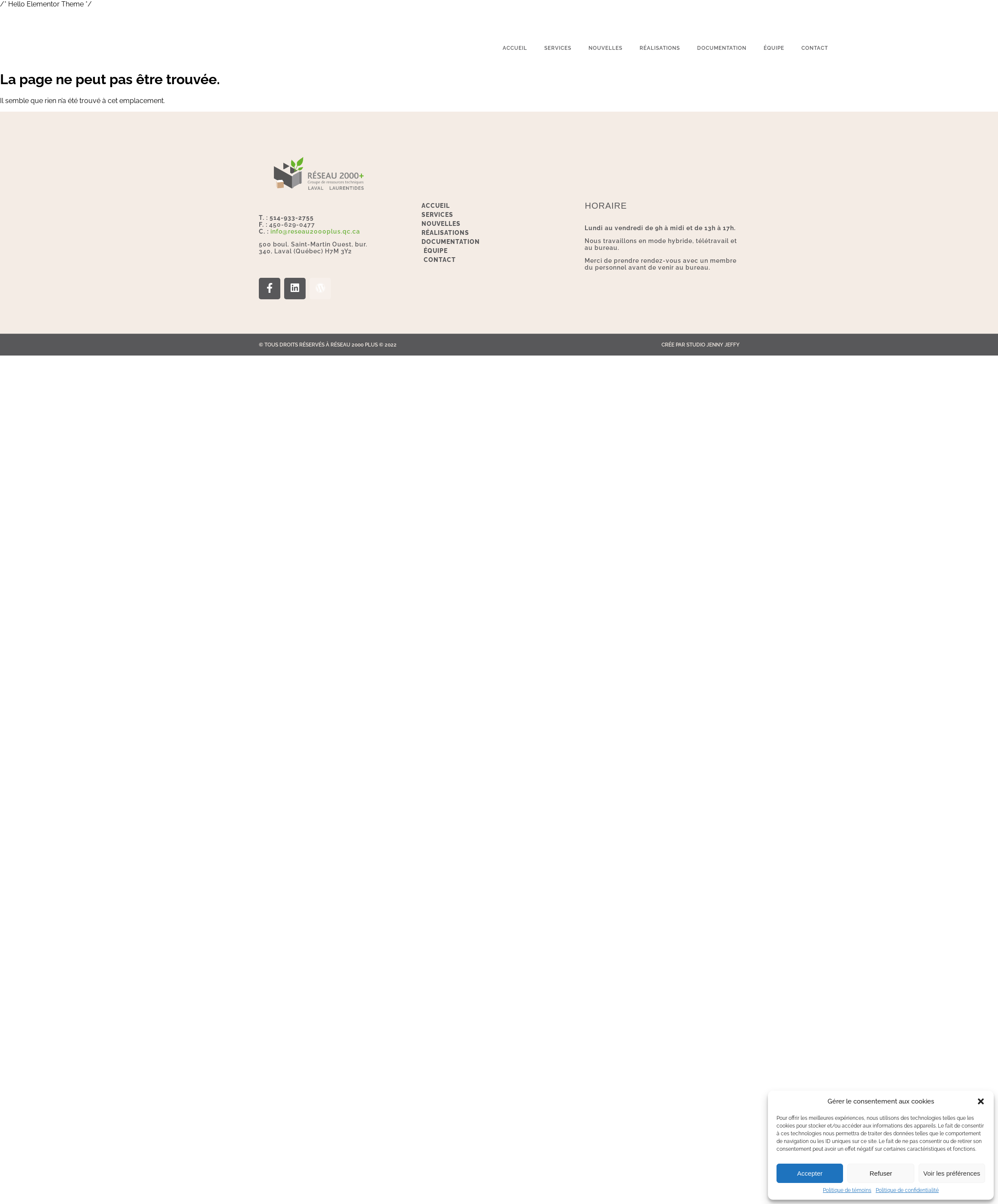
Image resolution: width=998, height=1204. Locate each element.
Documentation (721, 48)
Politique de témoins (847, 1190)
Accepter (809, 1173)
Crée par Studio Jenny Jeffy (700, 345)
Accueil (515, 48)
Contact (814, 48)
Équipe (774, 48)
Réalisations (660, 48)
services (557, 48)
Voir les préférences (951, 1173)
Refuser (881, 1173)
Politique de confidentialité (907, 1190)
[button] (981, 1101)
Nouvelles (605, 48)
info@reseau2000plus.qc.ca (315, 231)
